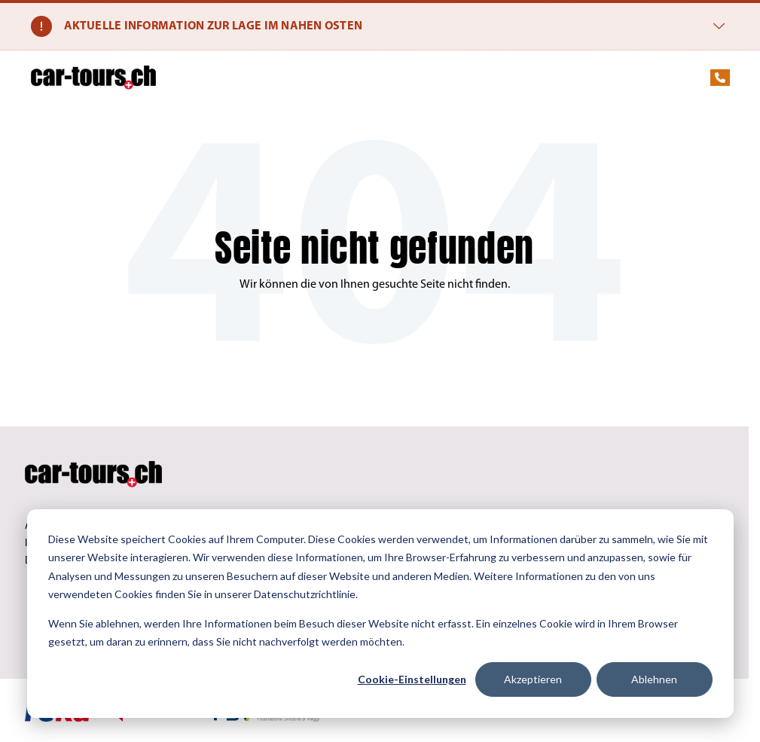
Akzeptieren (533, 679)
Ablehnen (654, 679)
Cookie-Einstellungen (412, 679)
